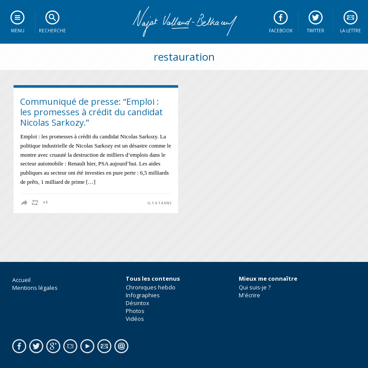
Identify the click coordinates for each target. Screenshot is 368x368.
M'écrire (249, 295)
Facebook (280, 31)
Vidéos (135, 319)
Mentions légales (35, 288)
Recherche (52, 31)
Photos (135, 311)
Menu (17, 31)
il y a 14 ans (160, 203)
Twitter (315, 31)
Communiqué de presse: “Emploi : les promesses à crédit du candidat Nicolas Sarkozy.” (91, 112)
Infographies (143, 295)
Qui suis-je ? (255, 287)
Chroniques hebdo (150, 287)
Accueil (21, 280)
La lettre (350, 31)
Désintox (137, 303)
